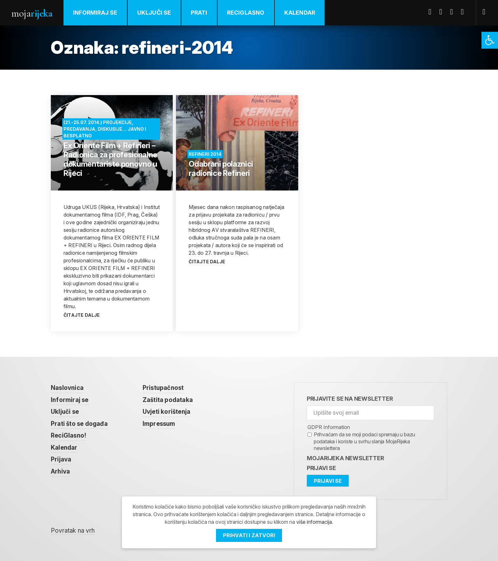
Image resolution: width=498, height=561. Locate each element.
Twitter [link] (443, 12)
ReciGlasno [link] (246, 12)
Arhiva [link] (60, 471)
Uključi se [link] (154, 12)
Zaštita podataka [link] (168, 400)
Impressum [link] (159, 423)
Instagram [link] (464, 12)
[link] (489, 40)
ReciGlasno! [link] (68, 435)
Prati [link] (199, 12)
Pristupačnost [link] (163, 387)
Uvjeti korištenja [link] (166, 411)
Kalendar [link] (299, 12)
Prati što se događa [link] (79, 423)
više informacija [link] (314, 522)
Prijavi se (321, 468)
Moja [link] (31, 13)
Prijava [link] (61, 459)
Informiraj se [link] (95, 12)
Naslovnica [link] (67, 387)
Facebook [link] (432, 12)
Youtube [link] (454, 12)
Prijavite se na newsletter (350, 398)
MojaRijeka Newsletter (345, 458)
